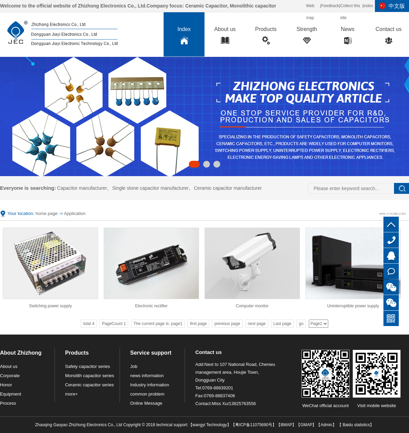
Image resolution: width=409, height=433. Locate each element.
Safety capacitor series (87, 366)
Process (8, 403)
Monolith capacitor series (89, 375)
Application (75, 213)
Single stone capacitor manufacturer (150, 188)
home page (46, 213)
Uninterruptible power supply (353, 306)
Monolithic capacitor (253, 6)
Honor (6, 384)
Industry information (149, 384)
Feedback (330, 5)
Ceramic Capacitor (206, 6)
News (347, 37)
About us (224, 37)
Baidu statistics (356, 424)
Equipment (10, 394)
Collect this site (350, 11)
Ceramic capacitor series (89, 384)
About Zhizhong (21, 353)
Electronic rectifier (151, 306)
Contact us (388, 37)
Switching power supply (50, 306)
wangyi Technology (210, 424)
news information (147, 375)
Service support (150, 353)
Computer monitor (252, 306)
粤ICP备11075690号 (253, 424)
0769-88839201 (391, 240)
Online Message (146, 403)
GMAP (306, 424)
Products (265, 37)
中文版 (397, 6)
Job (133, 366)
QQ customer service (391, 255)
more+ (71, 394)
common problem (147, 394)
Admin (326, 424)
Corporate (10, 375)
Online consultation (391, 271)
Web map (310, 11)
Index (184, 37)
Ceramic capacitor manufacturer (228, 188)
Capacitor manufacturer (82, 188)
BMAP (286, 424)
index (368, 5)
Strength (306, 37)
